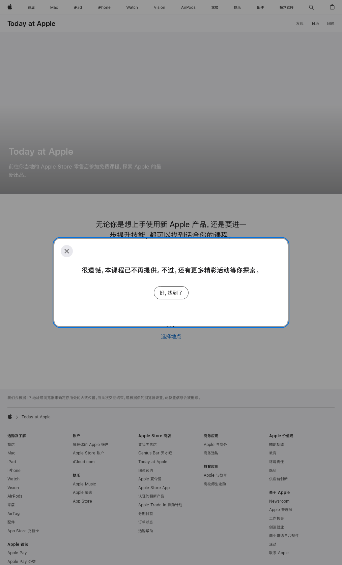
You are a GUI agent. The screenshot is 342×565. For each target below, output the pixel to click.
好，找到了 (171, 293)
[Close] (66, 251)
